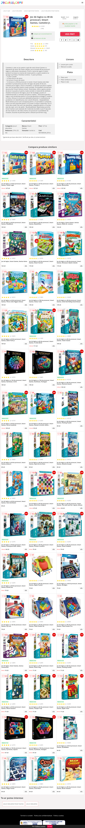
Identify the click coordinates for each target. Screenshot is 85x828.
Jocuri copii (7, 11)
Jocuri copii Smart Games (31, 11)
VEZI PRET (70, 34)
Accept (50, 826)
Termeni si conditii (26, 816)
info (26, 188)
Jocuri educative (17, 11)
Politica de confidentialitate (43, 816)
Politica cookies (59, 816)
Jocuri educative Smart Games (50, 11)
